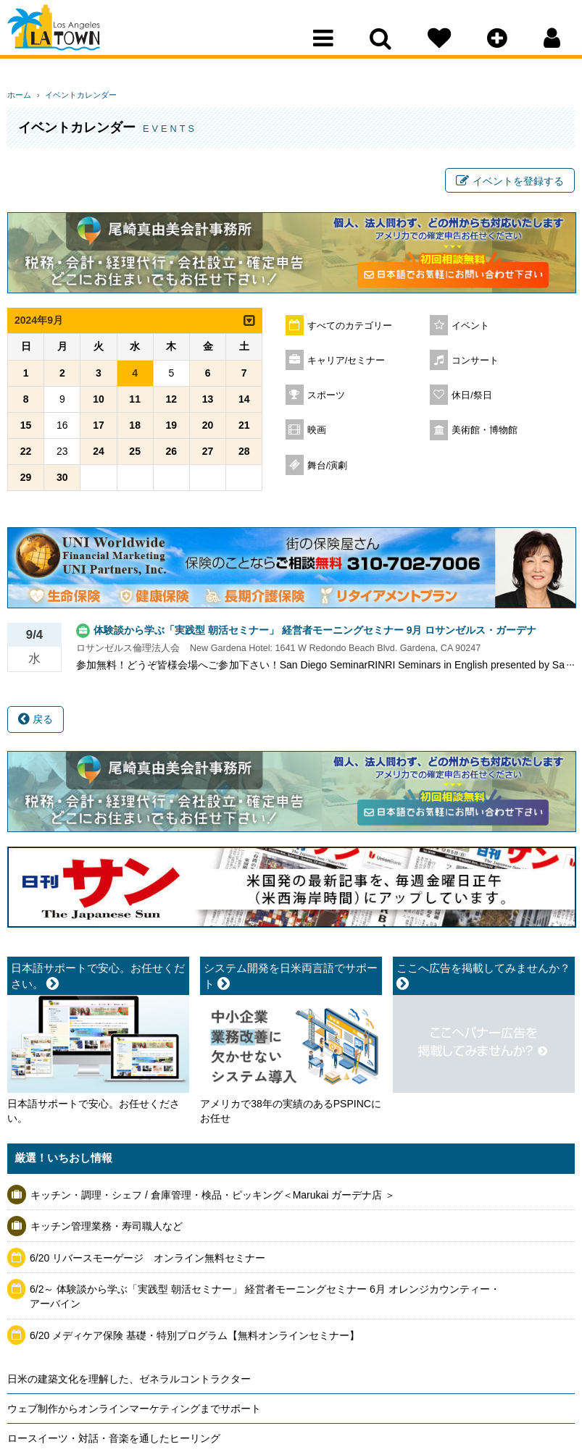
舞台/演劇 (327, 470)
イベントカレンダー (74, 95)
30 (62, 481)
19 (172, 429)
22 (26, 455)
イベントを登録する (510, 183)
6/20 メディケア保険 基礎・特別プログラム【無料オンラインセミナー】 (194, 1339)
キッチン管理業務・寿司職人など (106, 1230)
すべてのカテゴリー (349, 330)
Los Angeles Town (70, 40)
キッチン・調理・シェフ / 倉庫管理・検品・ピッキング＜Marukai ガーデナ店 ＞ (212, 1198)
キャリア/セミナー (346, 365)
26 (172, 455)
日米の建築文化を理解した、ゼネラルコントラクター (129, 1383)
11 (135, 403)
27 (208, 455)
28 (244, 455)
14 (244, 403)
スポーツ (326, 400)
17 (98, 429)
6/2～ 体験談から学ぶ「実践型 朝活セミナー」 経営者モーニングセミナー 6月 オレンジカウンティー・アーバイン (265, 1301)
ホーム (19, 95)
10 (98, 403)
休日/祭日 (472, 400)
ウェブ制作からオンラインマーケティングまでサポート (134, 1413)
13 (208, 403)
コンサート (475, 365)
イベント (470, 330)
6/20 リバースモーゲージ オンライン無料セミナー (147, 1262)
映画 (316, 434)
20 (208, 429)
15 (26, 429)
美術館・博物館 (484, 434)
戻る (35, 723)
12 (172, 403)
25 (135, 455)
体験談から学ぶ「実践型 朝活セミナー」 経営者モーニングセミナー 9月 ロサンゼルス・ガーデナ (314, 634)
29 (26, 481)
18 (135, 429)
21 (244, 429)
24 (98, 455)
